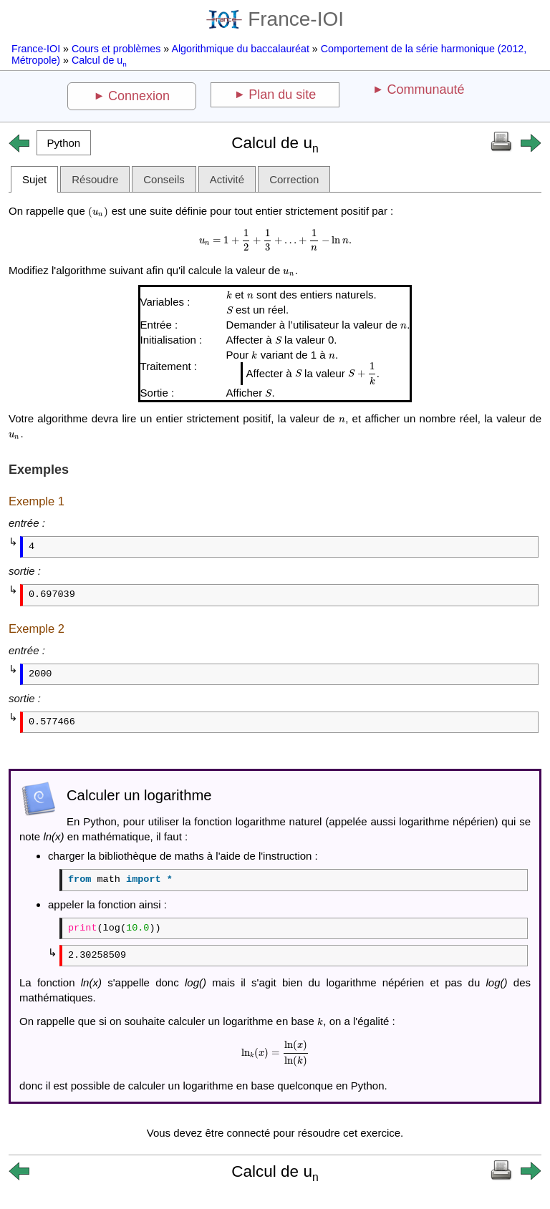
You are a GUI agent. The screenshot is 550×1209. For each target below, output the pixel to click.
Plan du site (282, 94)
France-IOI (275, 19)
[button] (64, 142)
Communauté (425, 89)
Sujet (34, 179)
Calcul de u (99, 60)
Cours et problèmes (116, 48)
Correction (294, 179)
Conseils (164, 179)
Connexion (139, 96)
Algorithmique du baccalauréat (240, 48)
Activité (227, 179)
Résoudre (95, 179)
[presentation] (98, 211)
